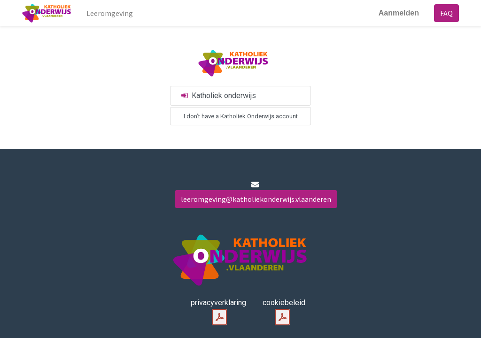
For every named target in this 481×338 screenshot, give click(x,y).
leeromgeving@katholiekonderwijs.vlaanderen (256, 199)
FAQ (446, 13)
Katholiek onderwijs (218, 95)
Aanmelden (399, 13)
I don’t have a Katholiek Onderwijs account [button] (241, 116)
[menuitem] (110, 13)
